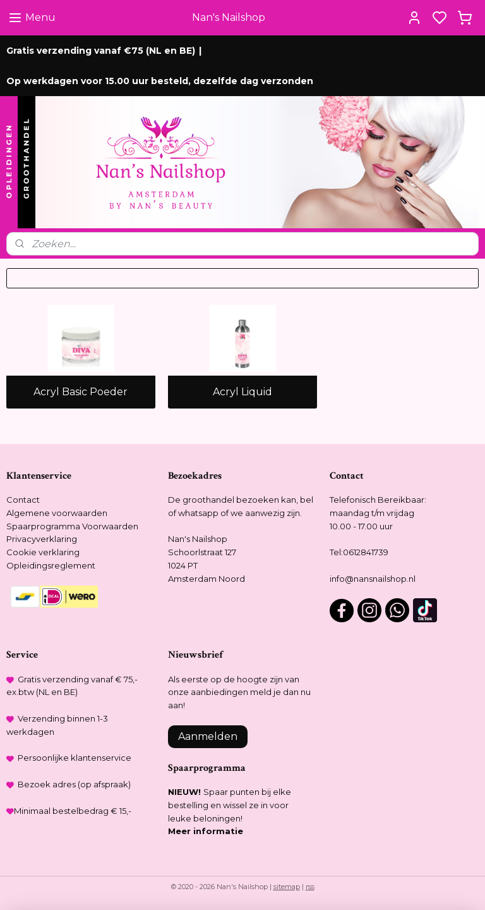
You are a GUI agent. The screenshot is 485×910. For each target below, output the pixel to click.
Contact (23, 500)
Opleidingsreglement (50, 565)
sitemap (286, 886)
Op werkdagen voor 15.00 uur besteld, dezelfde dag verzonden (159, 81)
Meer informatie (205, 831)
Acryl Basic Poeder (80, 392)
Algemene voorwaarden (56, 513)
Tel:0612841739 (359, 552)
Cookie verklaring (43, 552)
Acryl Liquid (242, 392)
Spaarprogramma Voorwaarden (72, 526)
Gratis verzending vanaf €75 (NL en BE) (100, 50)
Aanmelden (207, 736)
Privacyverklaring (41, 539)
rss (310, 886)
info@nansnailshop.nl (373, 579)
